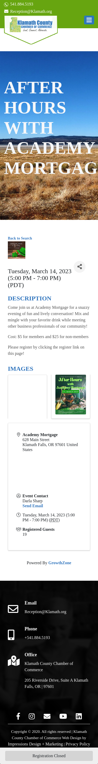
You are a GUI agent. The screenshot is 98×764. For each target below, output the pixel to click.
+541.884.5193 (37, 637)
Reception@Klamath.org (28, 11)
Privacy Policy (78, 744)
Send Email (32, 506)
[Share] (79, 267)
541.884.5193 (18, 4)
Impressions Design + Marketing (35, 744)
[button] (89, 20)
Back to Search (20, 238)
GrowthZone (59, 563)
